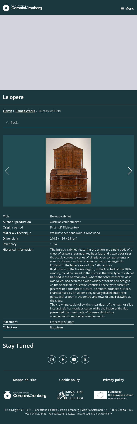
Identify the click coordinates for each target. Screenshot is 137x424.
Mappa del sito (24, 380)
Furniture (56, 327)
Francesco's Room (62, 322)
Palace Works (25, 111)
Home (7, 111)
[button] (130, 171)
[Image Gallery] (68, 171)
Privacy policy (113, 380)
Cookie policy (69, 380)
